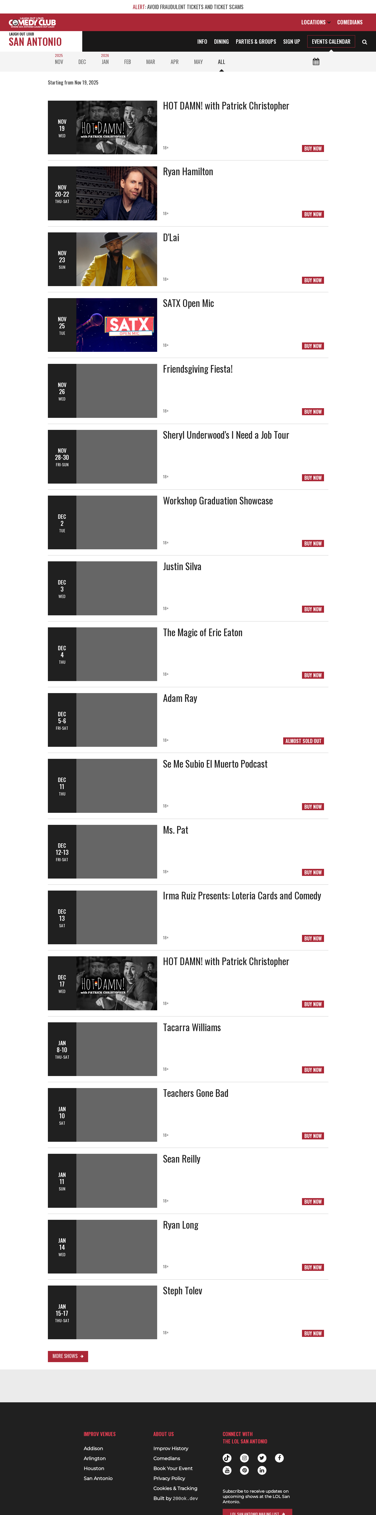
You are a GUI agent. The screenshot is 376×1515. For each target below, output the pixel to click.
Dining (221, 41)
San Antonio (35, 40)
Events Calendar (331, 41)
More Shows (65, 1355)
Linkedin (262, 1470)
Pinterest (244, 1470)
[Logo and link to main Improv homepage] (32, 22)
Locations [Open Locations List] (316, 22)
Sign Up (291, 41)
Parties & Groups (256, 41)
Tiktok (227, 1458)
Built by (175, 1498)
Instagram (244, 1458)
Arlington (95, 1458)
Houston (94, 1468)
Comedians (349, 22)
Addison (93, 1448)
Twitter (262, 1458)
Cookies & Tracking (175, 1488)
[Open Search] (364, 41)
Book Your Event (173, 1468)
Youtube (227, 1470)
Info (202, 41)
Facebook (279, 1458)
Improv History (170, 1448)
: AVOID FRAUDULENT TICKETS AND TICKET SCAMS (188, 7)
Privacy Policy (169, 1478)
